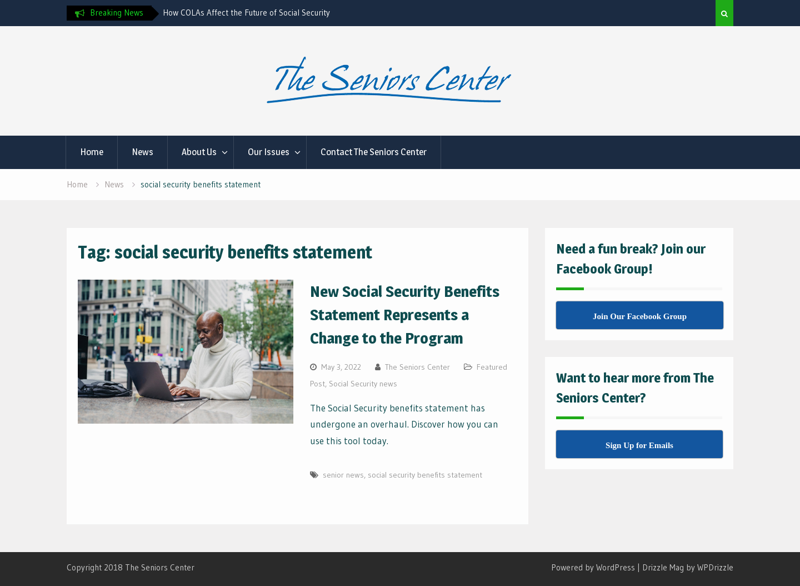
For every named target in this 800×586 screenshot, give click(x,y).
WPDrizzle (715, 567)
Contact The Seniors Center (374, 151)
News (142, 151)
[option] (262, 13)
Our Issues (268, 151)
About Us (199, 151)
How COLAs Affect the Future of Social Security (246, 12)
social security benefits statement (425, 475)
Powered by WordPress (593, 567)
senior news (343, 475)
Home (91, 151)
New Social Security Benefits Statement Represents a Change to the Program (404, 314)
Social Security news (363, 384)
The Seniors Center (417, 367)
